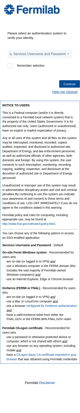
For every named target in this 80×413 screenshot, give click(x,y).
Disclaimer (47, 383)
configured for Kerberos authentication (51, 306)
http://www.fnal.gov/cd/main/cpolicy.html (28, 224)
